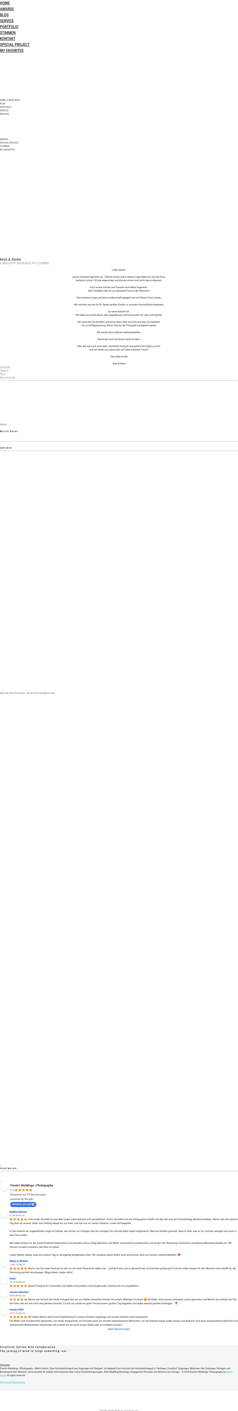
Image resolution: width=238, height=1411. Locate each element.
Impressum (6, 1382)
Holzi (13, 1278)
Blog (4, 15)
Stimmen (8, 32)
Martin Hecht (24, 263)
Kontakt (7, 38)
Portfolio (9, 26)
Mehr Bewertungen (119, 1329)
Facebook (5, 367)
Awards (7, 9)
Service (7, 20)
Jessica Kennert (19, 1292)
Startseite (5, 1365)
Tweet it (4, 370)
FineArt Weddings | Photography (31, 1185)
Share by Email (7, 377)
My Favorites (12, 50)
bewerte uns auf (23, 1204)
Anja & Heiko (10, 259)
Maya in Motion (19, 1261)
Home (5, 3)
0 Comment (43, 263)
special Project (15, 44)
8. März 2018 (6, 263)
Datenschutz (18, 1382)
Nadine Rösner (18, 1211)
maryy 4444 (17, 1309)
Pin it (2, 374)
